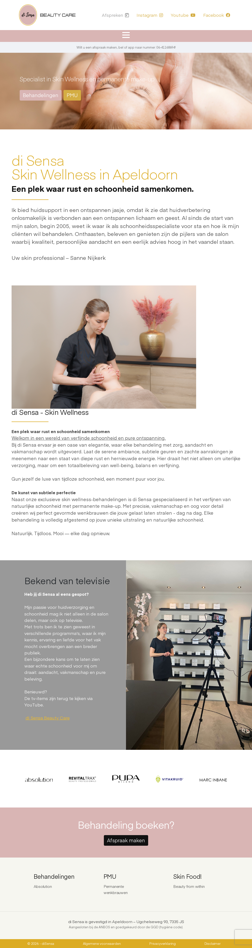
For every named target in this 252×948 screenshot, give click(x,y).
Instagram (150, 15)
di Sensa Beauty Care (48, 718)
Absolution (43, 886)
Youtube (183, 15)
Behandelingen (40, 95)
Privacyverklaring (162, 943)
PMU (72, 95)
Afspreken (115, 15)
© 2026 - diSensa (41, 943)
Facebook (216, 15)
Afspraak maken (126, 840)
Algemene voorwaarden (102, 943)
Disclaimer (213, 943)
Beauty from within (189, 886)
